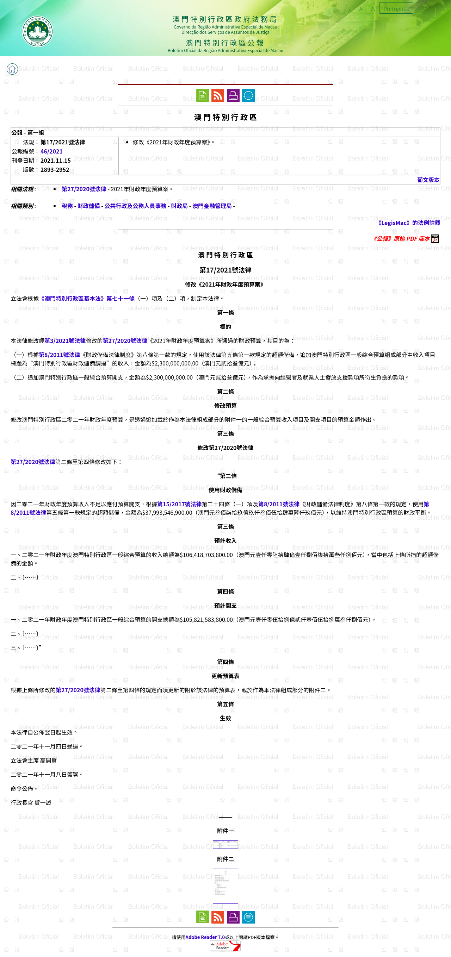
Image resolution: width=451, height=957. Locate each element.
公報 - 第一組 (27, 132)
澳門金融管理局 (212, 205)
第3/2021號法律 (65, 340)
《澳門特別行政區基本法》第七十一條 (87, 298)
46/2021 (52, 151)
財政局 (179, 205)
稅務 (67, 205)
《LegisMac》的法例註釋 (408, 222)
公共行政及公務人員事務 (136, 205)
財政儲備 (89, 205)
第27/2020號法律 (84, 188)
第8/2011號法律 (59, 354)
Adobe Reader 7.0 (205, 937)
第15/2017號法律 (179, 504)
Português (396, 8)
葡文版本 (428, 179)
